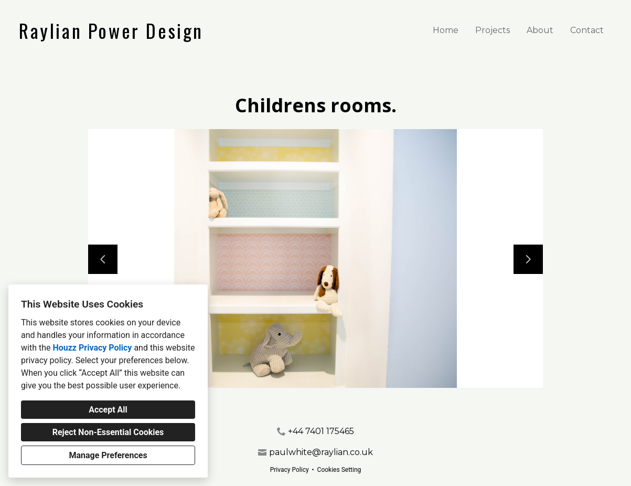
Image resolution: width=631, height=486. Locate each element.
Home (445, 30)
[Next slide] (528, 259)
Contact (587, 30)
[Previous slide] (102, 259)
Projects (492, 30)
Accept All (108, 410)
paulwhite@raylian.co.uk (321, 452)
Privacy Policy (289, 469)
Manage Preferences (108, 455)
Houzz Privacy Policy (92, 348)
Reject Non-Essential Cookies (108, 432)
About (540, 30)
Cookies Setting (339, 469)
